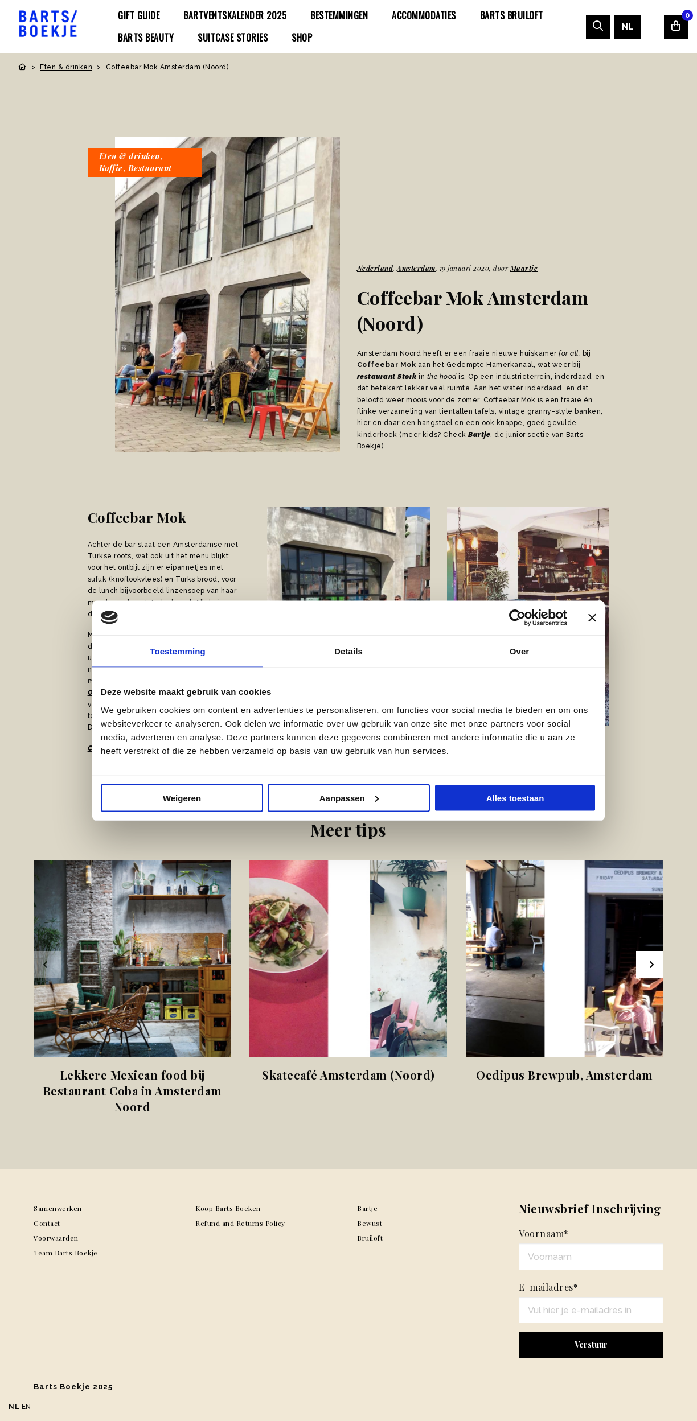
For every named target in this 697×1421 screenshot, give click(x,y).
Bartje (479, 435)
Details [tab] (348, 651)
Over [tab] (520, 651)
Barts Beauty (146, 37)
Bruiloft (370, 1237)
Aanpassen (349, 797)
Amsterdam (416, 268)
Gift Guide (138, 15)
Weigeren (182, 797)
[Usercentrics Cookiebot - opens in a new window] (517, 617)
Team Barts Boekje (66, 1252)
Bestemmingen (339, 15)
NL (628, 26)
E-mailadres (548, 1287)
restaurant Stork (387, 377)
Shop (302, 37)
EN (26, 1407)
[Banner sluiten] (592, 617)
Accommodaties (424, 15)
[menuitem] (138, 15)
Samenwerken (58, 1208)
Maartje (524, 268)
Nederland (375, 268)
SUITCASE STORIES (233, 37)
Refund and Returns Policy (240, 1223)
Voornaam (544, 1233)
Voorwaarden (56, 1237)
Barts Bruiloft (511, 15)
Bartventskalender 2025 (234, 15)
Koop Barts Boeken (228, 1208)
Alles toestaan (515, 797)
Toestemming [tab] (178, 651)
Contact (47, 1223)
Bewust (369, 1223)
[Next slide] (649, 964)
